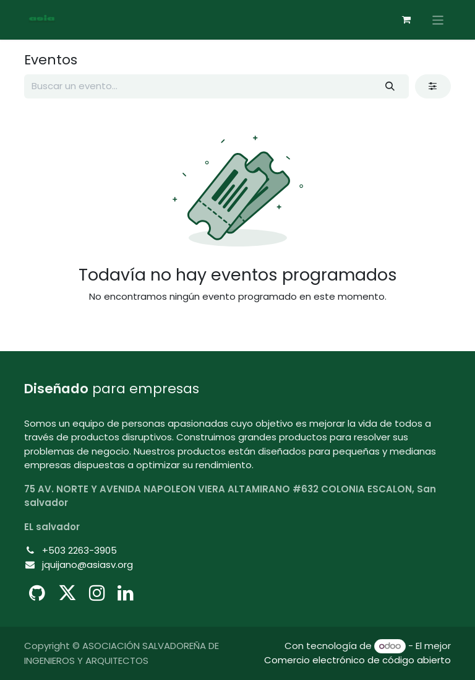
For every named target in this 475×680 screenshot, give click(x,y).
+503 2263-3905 (79, 550)
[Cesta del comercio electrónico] (406, 19)
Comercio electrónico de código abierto (357, 659)
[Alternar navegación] (438, 19)
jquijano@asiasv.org (87, 564)
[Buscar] (390, 86)
